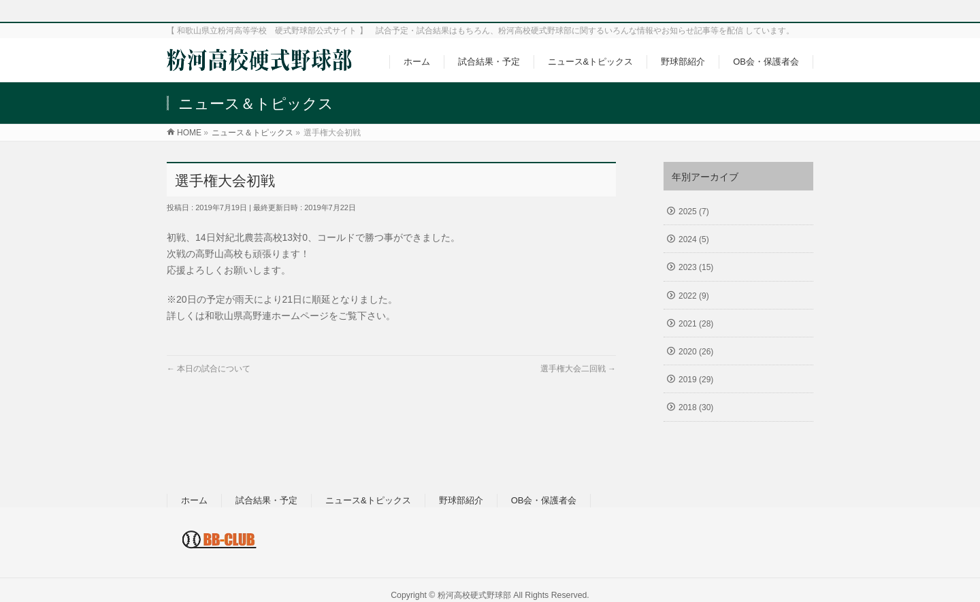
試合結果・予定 (266, 500)
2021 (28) (696, 324)
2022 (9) (694, 296)
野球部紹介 (461, 500)
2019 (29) (696, 379)
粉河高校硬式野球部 (474, 595)
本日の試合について (208, 368)
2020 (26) (696, 351)
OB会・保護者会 (544, 500)
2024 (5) (694, 239)
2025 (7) (694, 211)
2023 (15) (696, 267)
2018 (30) (696, 407)
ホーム (194, 500)
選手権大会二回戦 (578, 368)
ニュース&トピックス (368, 500)
